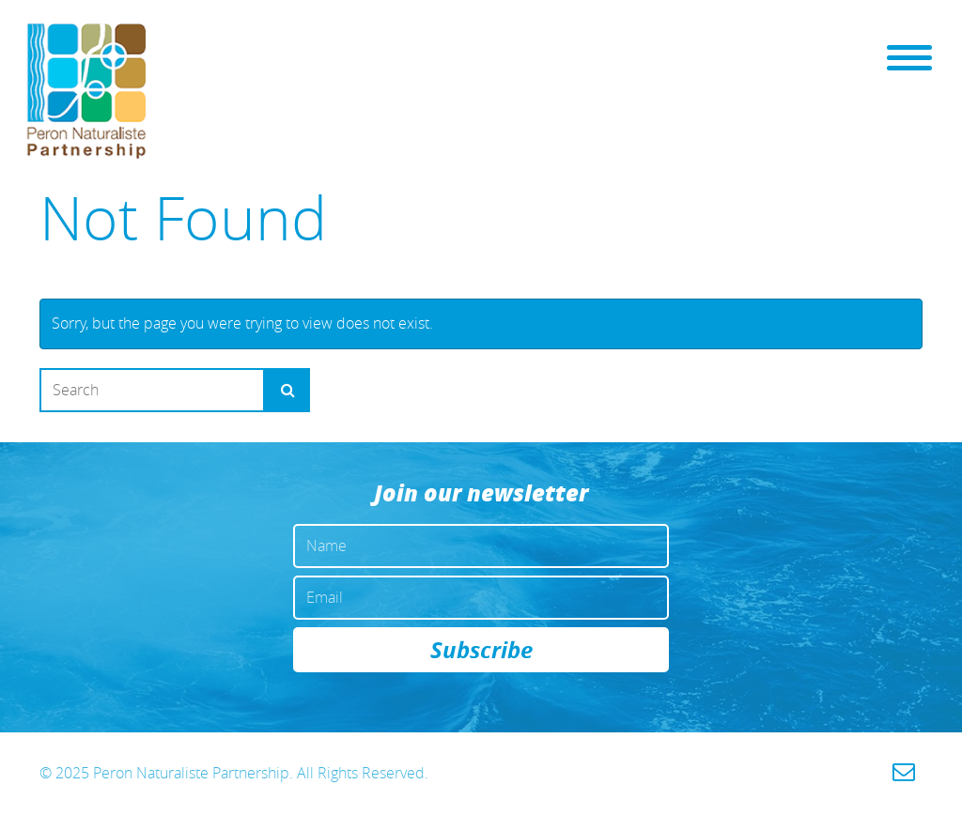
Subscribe (481, 650)
